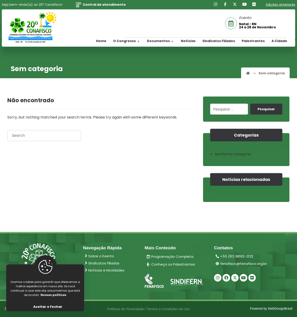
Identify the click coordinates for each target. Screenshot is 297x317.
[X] (235, 4)
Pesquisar (266, 109)
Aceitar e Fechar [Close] (47, 306)
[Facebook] (225, 4)
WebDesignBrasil (280, 309)
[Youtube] (244, 4)
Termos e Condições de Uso (168, 309)
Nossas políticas (53, 295)
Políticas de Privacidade (125, 309)
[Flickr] (254, 4)
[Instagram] (215, 4)
